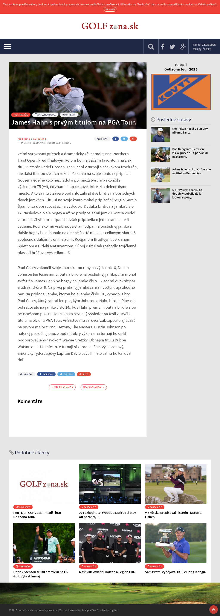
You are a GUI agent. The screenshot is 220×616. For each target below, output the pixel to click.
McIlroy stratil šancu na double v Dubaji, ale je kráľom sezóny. (187, 193)
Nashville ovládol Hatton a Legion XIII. (107, 572)
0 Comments (69, 114)
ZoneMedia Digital (106, 610)
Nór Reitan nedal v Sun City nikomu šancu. (190, 130)
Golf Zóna (24, 139)
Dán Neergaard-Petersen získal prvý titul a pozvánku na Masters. (190, 153)
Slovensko (23, 507)
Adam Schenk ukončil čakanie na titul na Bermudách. (191, 171)
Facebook (46, 374)
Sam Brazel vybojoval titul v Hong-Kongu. (175, 572)
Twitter (66, 374)
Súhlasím (110, 9)
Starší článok (62, 387)
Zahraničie (21, 114)
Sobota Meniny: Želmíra (204, 47)
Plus (83, 374)
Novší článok (93, 387)
